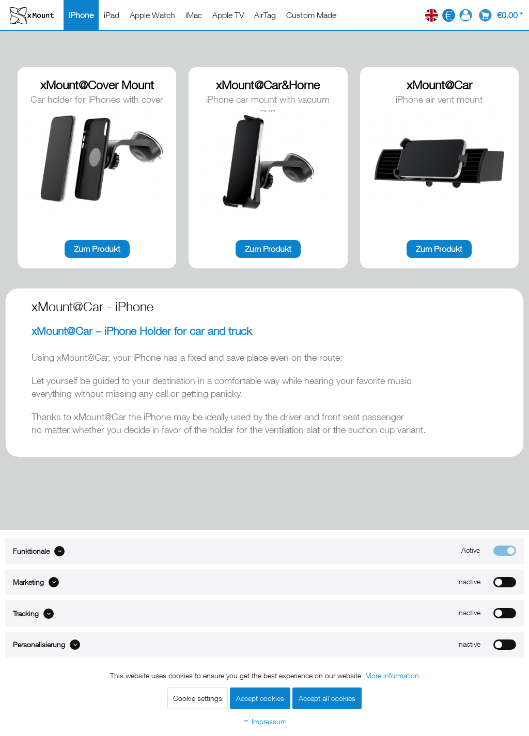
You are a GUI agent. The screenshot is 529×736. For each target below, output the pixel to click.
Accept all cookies (327, 698)
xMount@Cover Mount (97, 85)
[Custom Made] (311, 15)
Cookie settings (197, 698)
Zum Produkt (97, 248)
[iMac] (193, 15)
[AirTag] (265, 15)
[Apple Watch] (152, 15)
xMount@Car (439, 85)
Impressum (264, 721)
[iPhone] (81, 15)
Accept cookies (260, 698)
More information (392, 675)
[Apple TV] (228, 15)
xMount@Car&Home (268, 85)
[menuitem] (81, 15)
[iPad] (112, 15)
